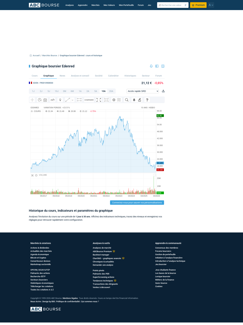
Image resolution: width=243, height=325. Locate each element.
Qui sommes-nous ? (90, 301)
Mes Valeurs (109, 5)
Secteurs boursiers (39, 280)
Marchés (96, 5)
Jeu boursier (161, 264)
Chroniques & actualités (103, 261)
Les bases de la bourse (165, 273)
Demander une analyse (103, 265)
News (62, 75)
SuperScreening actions (103, 277)
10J (57, 91)
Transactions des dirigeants (105, 284)
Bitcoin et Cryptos (38, 258)
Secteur (146, 75)
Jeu (149, 5)
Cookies (158, 286)
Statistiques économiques (42, 283)
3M (64, 91)
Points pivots (98, 270)
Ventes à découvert (101, 287)
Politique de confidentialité (68, 301)
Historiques (130, 75)
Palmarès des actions (40, 273)
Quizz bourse (161, 283)
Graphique (48, 75)
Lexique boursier (162, 276)
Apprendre (82, 5)
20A (111, 91)
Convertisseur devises (40, 261)
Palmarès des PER (101, 274)
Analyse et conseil (80, 75)
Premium (198, 5)
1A (80, 91)
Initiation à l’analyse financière (168, 258)
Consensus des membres (166, 248)
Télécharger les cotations (41, 286)
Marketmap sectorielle (40, 264)
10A (103, 91)
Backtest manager (101, 255)
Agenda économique (39, 254)
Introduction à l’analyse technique (170, 261)
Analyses (69, 5)
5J (49, 91)
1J (33, 91)
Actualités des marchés (41, 251)
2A (87, 91)
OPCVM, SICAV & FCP (40, 270)
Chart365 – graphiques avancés (107, 258)
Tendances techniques (103, 281)
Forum (141, 5)
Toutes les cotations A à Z (42, 289)
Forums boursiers (163, 251)
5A (95, 91)
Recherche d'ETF (38, 276)
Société (99, 75)
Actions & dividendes (39, 248)
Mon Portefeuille (126, 5)
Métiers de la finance (164, 280)
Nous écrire (35, 301)
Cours (35, 75)
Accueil (36, 55)
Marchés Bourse (49, 55)
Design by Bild (48, 301)
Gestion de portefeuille (165, 254)
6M (72, 91)
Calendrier (113, 75)
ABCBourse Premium (102, 251)
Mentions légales (70, 298)
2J (41, 91)
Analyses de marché (102, 248)
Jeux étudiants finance (165, 270)
